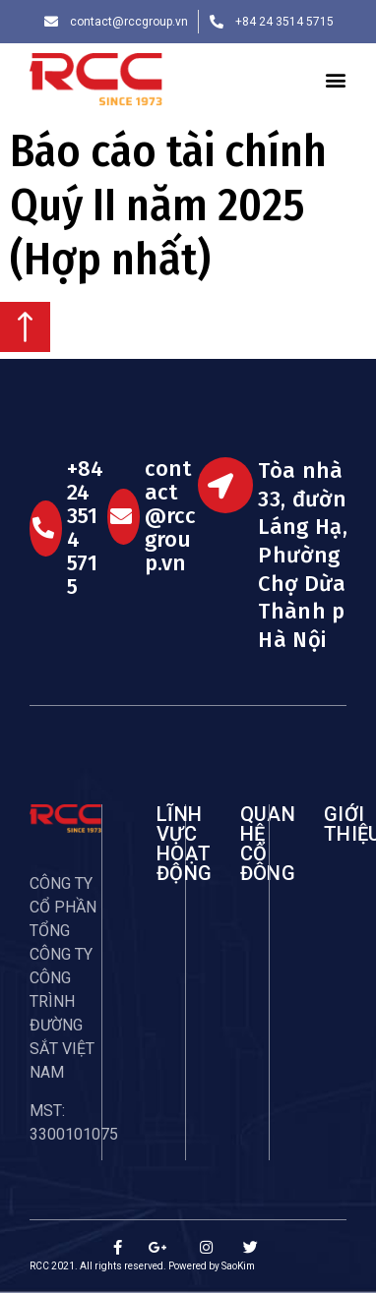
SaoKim (238, 1266)
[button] (335, 79)
